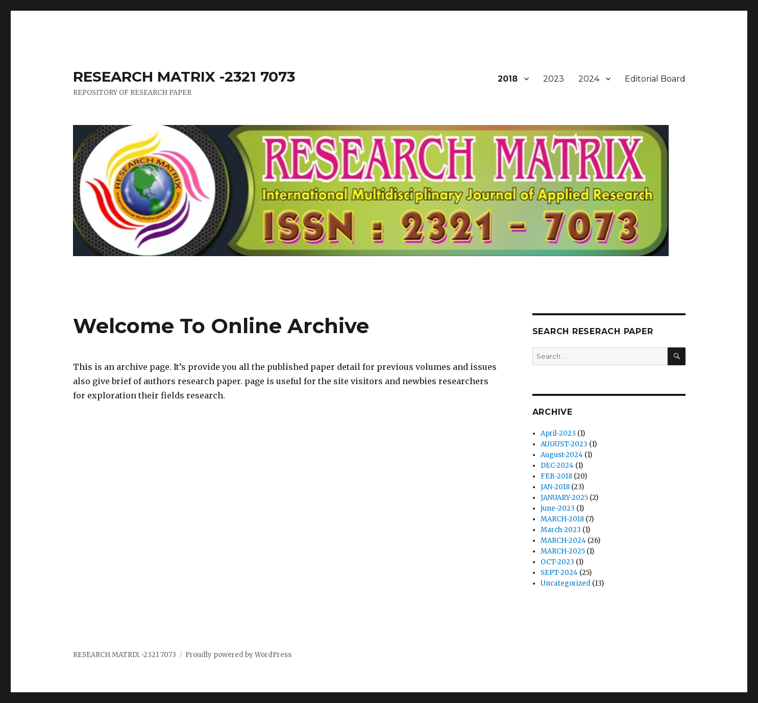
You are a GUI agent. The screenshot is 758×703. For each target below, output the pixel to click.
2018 (508, 79)
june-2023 (558, 508)
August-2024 (562, 454)
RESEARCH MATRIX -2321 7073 (184, 76)
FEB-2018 (556, 476)
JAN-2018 (555, 487)
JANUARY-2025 (564, 497)
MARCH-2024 (563, 540)
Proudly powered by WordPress (238, 654)
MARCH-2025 (563, 551)
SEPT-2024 (559, 572)
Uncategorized (566, 583)
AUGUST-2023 (564, 444)
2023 (553, 79)
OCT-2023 (557, 562)
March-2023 (561, 529)
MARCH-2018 (562, 519)
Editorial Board (655, 79)
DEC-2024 (557, 465)
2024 (588, 79)
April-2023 (558, 433)
